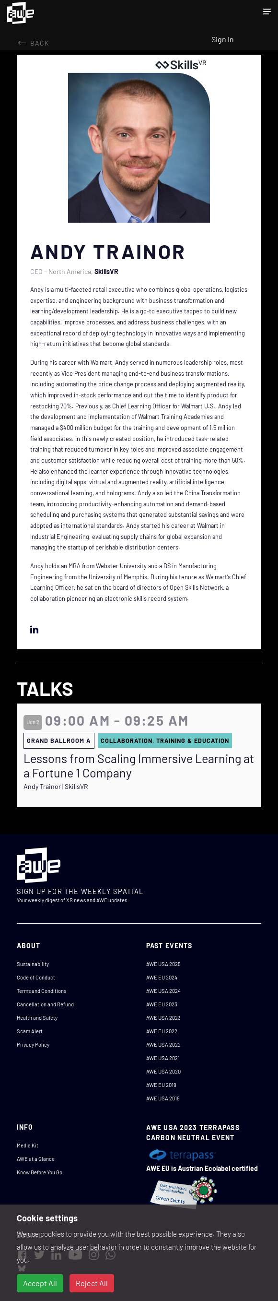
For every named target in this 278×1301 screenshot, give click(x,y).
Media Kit (27, 1145)
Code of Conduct (36, 977)
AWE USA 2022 (163, 1044)
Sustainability (33, 964)
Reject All (92, 1283)
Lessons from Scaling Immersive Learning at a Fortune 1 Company (138, 765)
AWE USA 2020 (163, 1071)
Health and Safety (37, 1018)
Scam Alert (30, 1031)
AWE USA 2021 (163, 1058)
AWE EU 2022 (161, 1031)
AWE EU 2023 (161, 1004)
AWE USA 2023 (163, 1018)
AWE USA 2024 (163, 991)
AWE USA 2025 (163, 964)
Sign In (222, 39)
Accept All (40, 1283)
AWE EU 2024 (161, 977)
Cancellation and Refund (45, 1004)
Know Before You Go (39, 1172)
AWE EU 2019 (161, 1085)
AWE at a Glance (36, 1159)
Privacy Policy (33, 1044)
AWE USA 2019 (163, 1098)
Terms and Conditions (41, 991)
